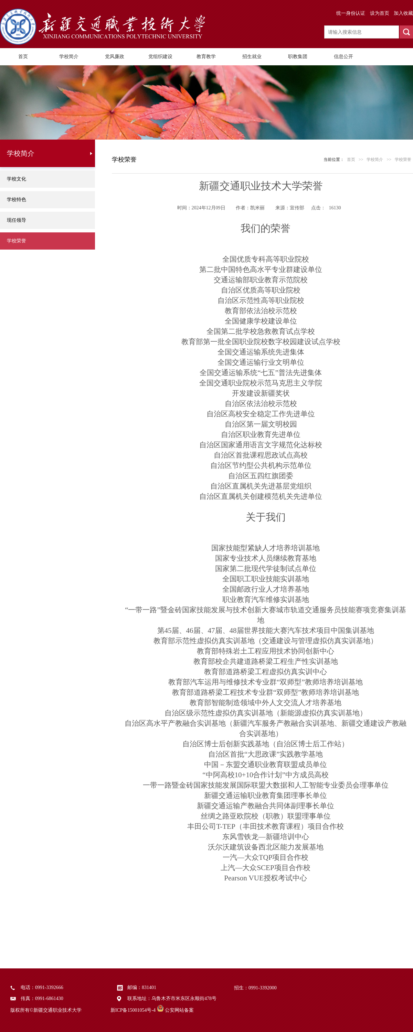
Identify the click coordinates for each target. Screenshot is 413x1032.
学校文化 (16, 179)
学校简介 (68, 56)
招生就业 (252, 56)
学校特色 (16, 199)
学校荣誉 (16, 240)
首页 (23, 56)
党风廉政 (114, 56)
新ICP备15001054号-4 (133, 1010)
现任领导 (16, 220)
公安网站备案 (179, 1010)
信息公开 (343, 56)
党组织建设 (160, 56)
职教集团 (297, 56)
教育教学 (206, 56)
